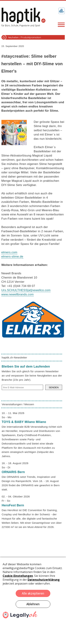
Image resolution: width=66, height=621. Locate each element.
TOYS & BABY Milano (24, 422)
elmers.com (9, 252)
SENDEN (54, 387)
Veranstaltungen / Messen (18, 404)
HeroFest (13, 505)
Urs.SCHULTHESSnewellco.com (26, 290)
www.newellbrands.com (17, 294)
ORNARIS (13, 472)
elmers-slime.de (12, 256)
